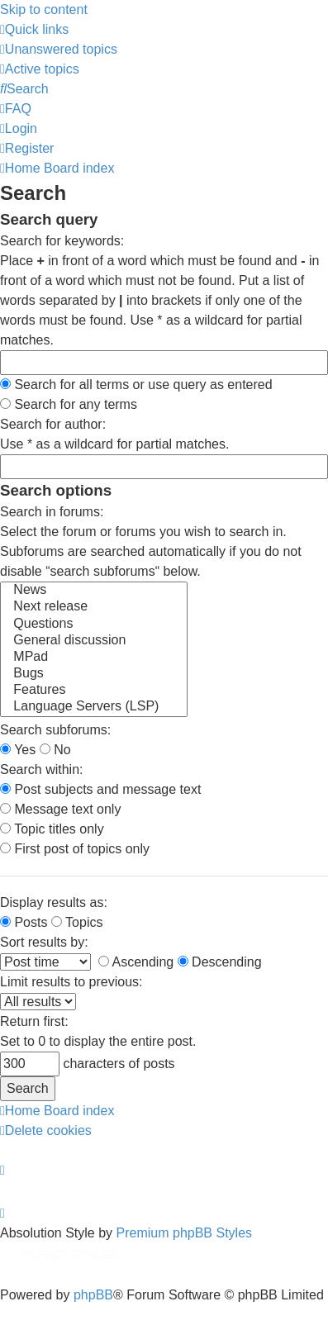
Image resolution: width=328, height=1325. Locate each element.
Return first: (34, 1021)
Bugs (94, 674)
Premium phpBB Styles (184, 1233)
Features (94, 690)
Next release (94, 607)
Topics (77, 922)
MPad (94, 657)
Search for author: (53, 424)
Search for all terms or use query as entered (136, 385)
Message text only (60, 809)
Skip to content (44, 9)
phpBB (93, 1295)
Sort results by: (44, 942)
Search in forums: (51, 512)
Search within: (41, 769)
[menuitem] (58, 49)
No (55, 750)
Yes (18, 750)
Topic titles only (52, 829)
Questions (94, 624)
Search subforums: (55, 730)
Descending (220, 962)
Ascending (136, 962)
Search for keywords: (62, 241)
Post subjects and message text (100, 789)
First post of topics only (75, 849)
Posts (23, 922)
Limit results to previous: (71, 982)
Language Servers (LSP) (94, 707)
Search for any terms (68, 404)
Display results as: (53, 902)
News (94, 590)
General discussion (94, 641)
